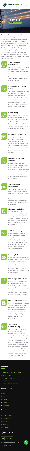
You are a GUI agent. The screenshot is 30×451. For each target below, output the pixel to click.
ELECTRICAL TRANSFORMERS (12, 372)
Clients (5, 403)
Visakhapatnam (7, 415)
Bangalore (6, 427)
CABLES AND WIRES (9, 378)
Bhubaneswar (7, 418)
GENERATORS (7, 381)
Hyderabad (6, 424)
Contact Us (6, 405)
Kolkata (5, 421)
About (4, 397)
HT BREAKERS (7, 375)
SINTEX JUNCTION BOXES (10, 384)
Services (5, 400)
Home (4, 394)
